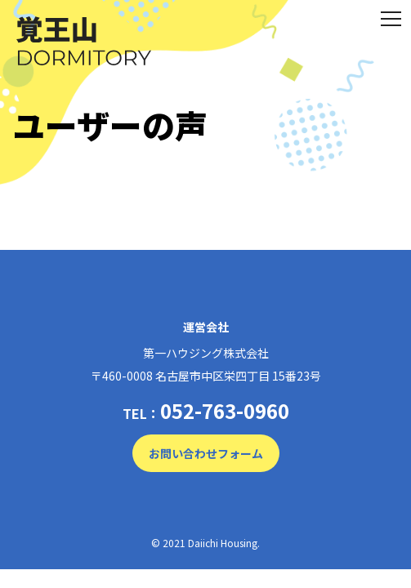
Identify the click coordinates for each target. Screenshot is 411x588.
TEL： (206, 410)
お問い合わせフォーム (206, 453)
